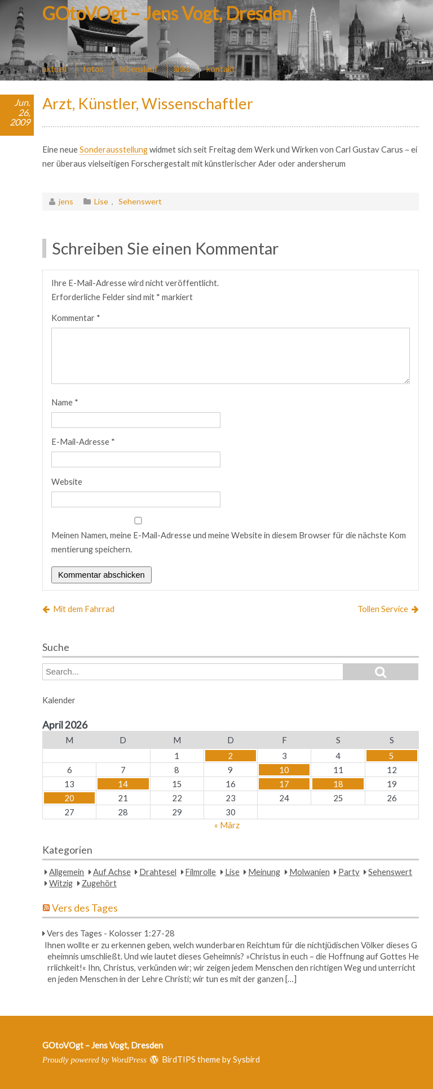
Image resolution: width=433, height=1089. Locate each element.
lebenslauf (139, 69)
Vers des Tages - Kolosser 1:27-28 (111, 933)
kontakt (220, 69)
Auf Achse (112, 872)
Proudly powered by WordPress (94, 1059)
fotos (93, 69)
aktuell (54, 69)
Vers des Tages (85, 908)
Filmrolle (200, 872)
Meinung (264, 872)
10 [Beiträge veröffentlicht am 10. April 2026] (284, 770)
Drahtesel (157, 872)
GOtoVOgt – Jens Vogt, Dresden (166, 13)
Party (349, 872)
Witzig (61, 883)
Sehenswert (140, 201)
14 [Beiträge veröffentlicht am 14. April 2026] (123, 784)
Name (64, 402)
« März (227, 825)
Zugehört (99, 883)
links (182, 69)
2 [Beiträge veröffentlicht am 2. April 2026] (230, 756)
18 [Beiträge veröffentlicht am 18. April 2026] (338, 784)
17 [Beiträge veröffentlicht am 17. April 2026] (284, 784)
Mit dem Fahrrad (83, 609)
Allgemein (66, 872)
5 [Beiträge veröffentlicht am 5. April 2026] (391, 756)
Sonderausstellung (113, 149)
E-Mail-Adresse (83, 441)
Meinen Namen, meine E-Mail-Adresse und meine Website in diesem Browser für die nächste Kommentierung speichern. (228, 542)
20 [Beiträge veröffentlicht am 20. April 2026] (69, 798)
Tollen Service (382, 609)
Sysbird (246, 1059)
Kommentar (75, 318)
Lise (101, 201)
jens (66, 201)
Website (66, 481)
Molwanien (309, 872)
